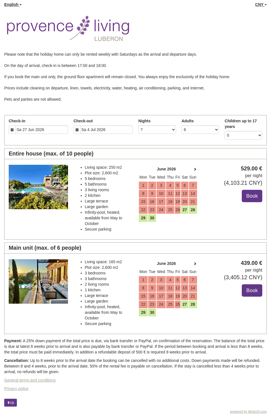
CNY (261, 4)
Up (10, 403)
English (13, 4)
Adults (188, 121)
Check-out (83, 121)
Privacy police (16, 388)
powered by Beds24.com (248, 412)
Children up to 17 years (241, 124)
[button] (13, 187)
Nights (144, 121)
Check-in (17, 121)
